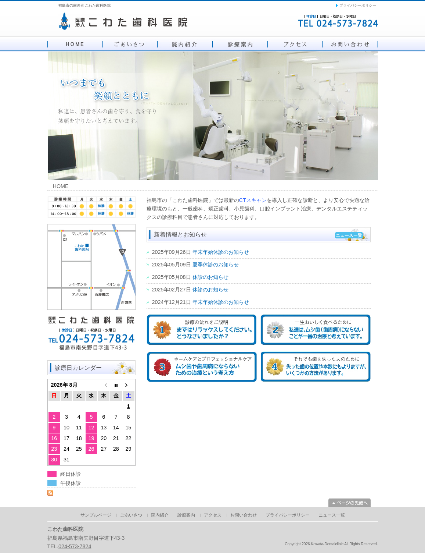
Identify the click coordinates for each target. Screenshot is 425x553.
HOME (74, 44)
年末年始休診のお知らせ (220, 252)
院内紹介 (185, 44)
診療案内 (240, 44)
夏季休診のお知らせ (215, 264)
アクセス (295, 44)
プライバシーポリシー (357, 5)
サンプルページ (95, 515)
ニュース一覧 (331, 515)
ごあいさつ (130, 44)
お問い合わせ (350, 44)
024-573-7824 (74, 546)
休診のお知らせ (210, 277)
